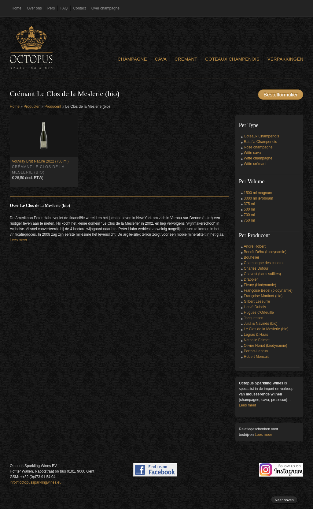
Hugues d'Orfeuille (259, 312)
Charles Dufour (256, 268)
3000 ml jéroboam (258, 198)
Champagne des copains (264, 263)
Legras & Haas (256, 334)
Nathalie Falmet (257, 340)
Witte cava (252, 153)
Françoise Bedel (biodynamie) (268, 290)
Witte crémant (255, 164)
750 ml (249, 220)
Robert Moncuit (256, 356)
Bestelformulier (280, 95)
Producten (32, 106)
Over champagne (105, 8)
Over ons (34, 8)
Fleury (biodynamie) (260, 285)
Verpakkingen (285, 59)
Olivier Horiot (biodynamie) (265, 345)
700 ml (249, 215)
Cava (161, 59)
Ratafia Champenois (260, 142)
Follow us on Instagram (281, 470)
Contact (79, 8)
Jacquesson (253, 318)
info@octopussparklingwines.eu (35, 482)
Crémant (186, 59)
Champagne (132, 59)
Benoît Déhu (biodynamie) (265, 252)
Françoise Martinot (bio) (263, 296)
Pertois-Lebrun (256, 351)
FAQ (64, 8)
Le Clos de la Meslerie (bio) (266, 329)
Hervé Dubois (255, 307)
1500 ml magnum (258, 193)
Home (16, 8)
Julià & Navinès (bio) (261, 323)
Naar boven (284, 500)
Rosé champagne (258, 147)
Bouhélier (252, 257)
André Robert (255, 246)
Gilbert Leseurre (257, 301)
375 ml (249, 204)
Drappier (251, 279)
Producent (52, 106)
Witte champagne (258, 158)
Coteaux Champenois (232, 59)
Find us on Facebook (155, 470)
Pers (51, 8)
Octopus (31, 47)
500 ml (249, 209)
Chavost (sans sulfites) (262, 274)
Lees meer (18, 240)
